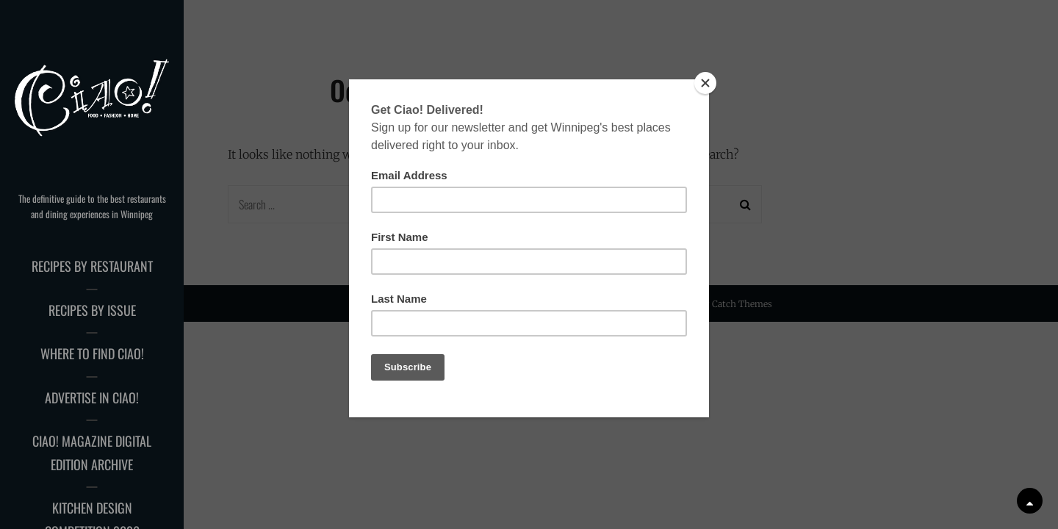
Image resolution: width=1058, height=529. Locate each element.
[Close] (705, 83)
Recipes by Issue (92, 310)
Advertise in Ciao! (92, 397)
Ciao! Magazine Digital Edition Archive (91, 452)
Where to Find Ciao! (92, 353)
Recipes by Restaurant (92, 266)
